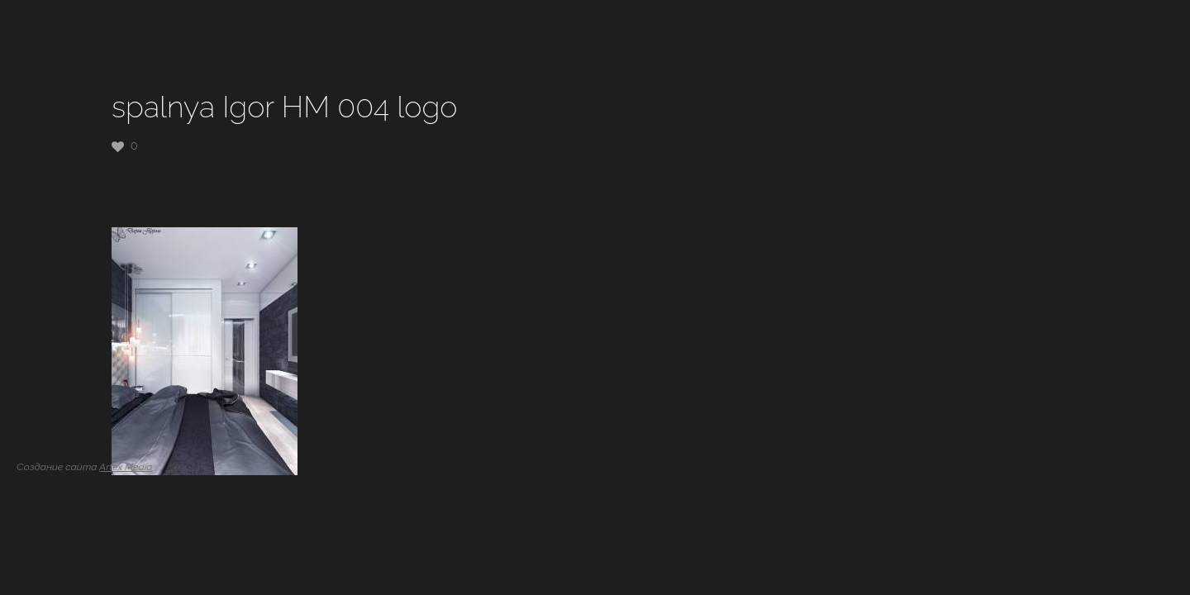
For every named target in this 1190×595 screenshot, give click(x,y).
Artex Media (125, 467)
